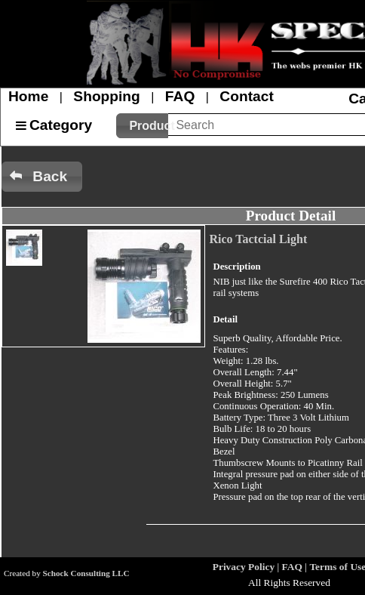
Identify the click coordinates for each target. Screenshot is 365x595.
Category (60, 125)
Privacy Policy (244, 566)
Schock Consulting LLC (86, 573)
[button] (142, 125)
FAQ (180, 96)
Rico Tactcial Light (258, 239)
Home (28, 96)
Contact (246, 96)
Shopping (106, 96)
